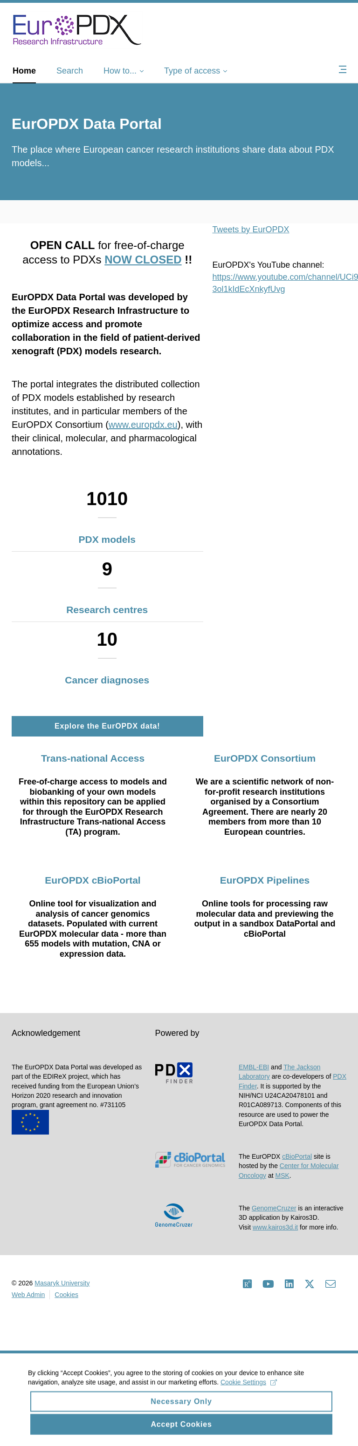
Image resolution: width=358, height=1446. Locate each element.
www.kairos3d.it (275, 1227)
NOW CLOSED (142, 259)
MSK (282, 1175)
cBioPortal (297, 1156)
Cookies (66, 1294)
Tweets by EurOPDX (251, 229)
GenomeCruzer (274, 1208)
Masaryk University (62, 1283)
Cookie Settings (248, 1390)
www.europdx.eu (143, 424)
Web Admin (28, 1294)
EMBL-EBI (254, 1067)
